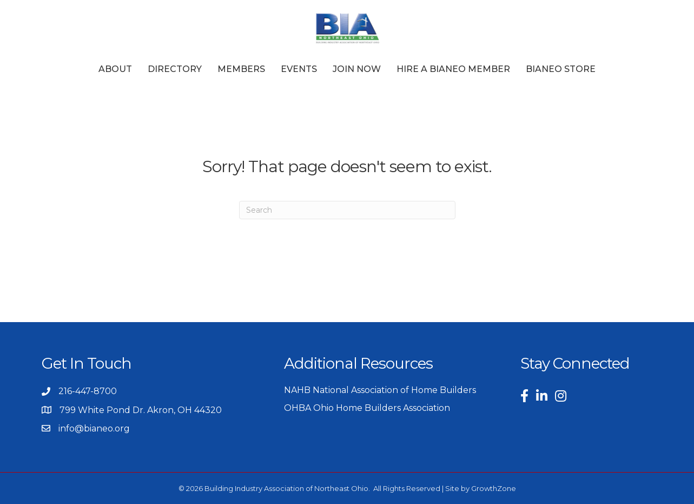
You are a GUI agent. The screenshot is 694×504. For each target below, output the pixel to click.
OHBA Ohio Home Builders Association (367, 408)
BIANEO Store (561, 69)
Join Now (357, 69)
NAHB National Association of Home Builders (380, 390)
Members (241, 69)
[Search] (347, 210)
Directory (175, 69)
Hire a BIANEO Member (453, 69)
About (115, 69)
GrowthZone (493, 488)
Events (299, 69)
